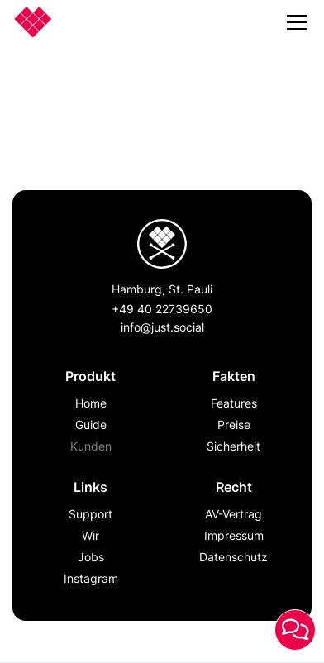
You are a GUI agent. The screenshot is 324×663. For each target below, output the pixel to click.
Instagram (91, 578)
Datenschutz (233, 557)
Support (90, 514)
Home (91, 403)
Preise (233, 424)
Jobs (91, 557)
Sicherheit (233, 446)
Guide (91, 424)
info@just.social (162, 327)
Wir (90, 535)
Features (234, 403)
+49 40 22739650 (162, 309)
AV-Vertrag (233, 514)
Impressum (234, 535)
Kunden (91, 446)
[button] (297, 25)
